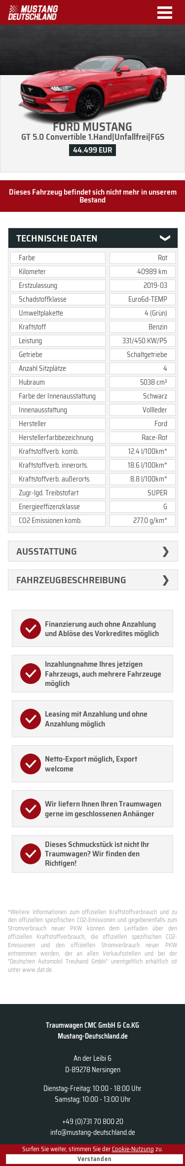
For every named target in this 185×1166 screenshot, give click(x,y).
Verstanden (94, 1159)
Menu (168, 12)
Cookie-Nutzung (133, 1149)
